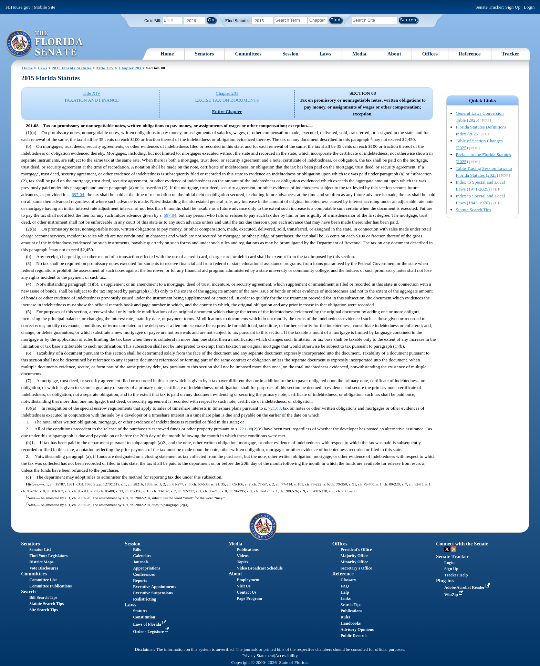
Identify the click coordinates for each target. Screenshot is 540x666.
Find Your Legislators (48, 555)
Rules (346, 617)
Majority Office (354, 555)
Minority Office (354, 562)
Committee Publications (50, 586)
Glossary (348, 579)
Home (167, 54)
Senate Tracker (452, 556)
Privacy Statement (258, 655)
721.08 (274, 408)
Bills (137, 549)
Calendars (142, 555)
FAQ (345, 586)
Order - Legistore (151, 631)
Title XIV (105, 68)
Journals (140, 562)
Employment (248, 579)
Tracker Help (456, 575)
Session (290, 54)
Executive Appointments (154, 586)
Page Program (249, 598)
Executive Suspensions (153, 593)
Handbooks (351, 623)
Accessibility (286, 655)
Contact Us (247, 592)
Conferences (144, 574)
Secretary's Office (356, 568)
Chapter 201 (130, 68)
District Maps (41, 562)
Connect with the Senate (462, 543)
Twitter (447, 549)
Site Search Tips (43, 609)
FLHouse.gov (18, 7)
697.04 (78, 194)
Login (528, 7)
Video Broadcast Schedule (260, 568)
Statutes (140, 610)
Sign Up (512, 7)
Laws (325, 54)
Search (28, 591)
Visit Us (244, 586)
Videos (243, 555)
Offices (430, 54)
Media (359, 54)
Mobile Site (44, 7)
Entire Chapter (227, 111)
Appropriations (146, 568)
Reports (140, 580)
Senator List (40, 549)
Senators (204, 54)
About (394, 54)
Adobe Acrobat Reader (467, 587)
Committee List (43, 579)
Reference (470, 54)
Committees (248, 54)
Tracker (510, 54)
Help (345, 592)
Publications (248, 549)
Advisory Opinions (357, 629)
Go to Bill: (152, 21)
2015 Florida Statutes (72, 68)
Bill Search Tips (43, 597)
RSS (453, 549)
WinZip (454, 594)
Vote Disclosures (43, 568)
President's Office (356, 549)
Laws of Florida (150, 624)
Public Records (354, 635)
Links (346, 598)
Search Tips (351, 604)
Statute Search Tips (473, 209)
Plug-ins (445, 580)
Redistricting (144, 599)
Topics (242, 562)
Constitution (144, 617)
